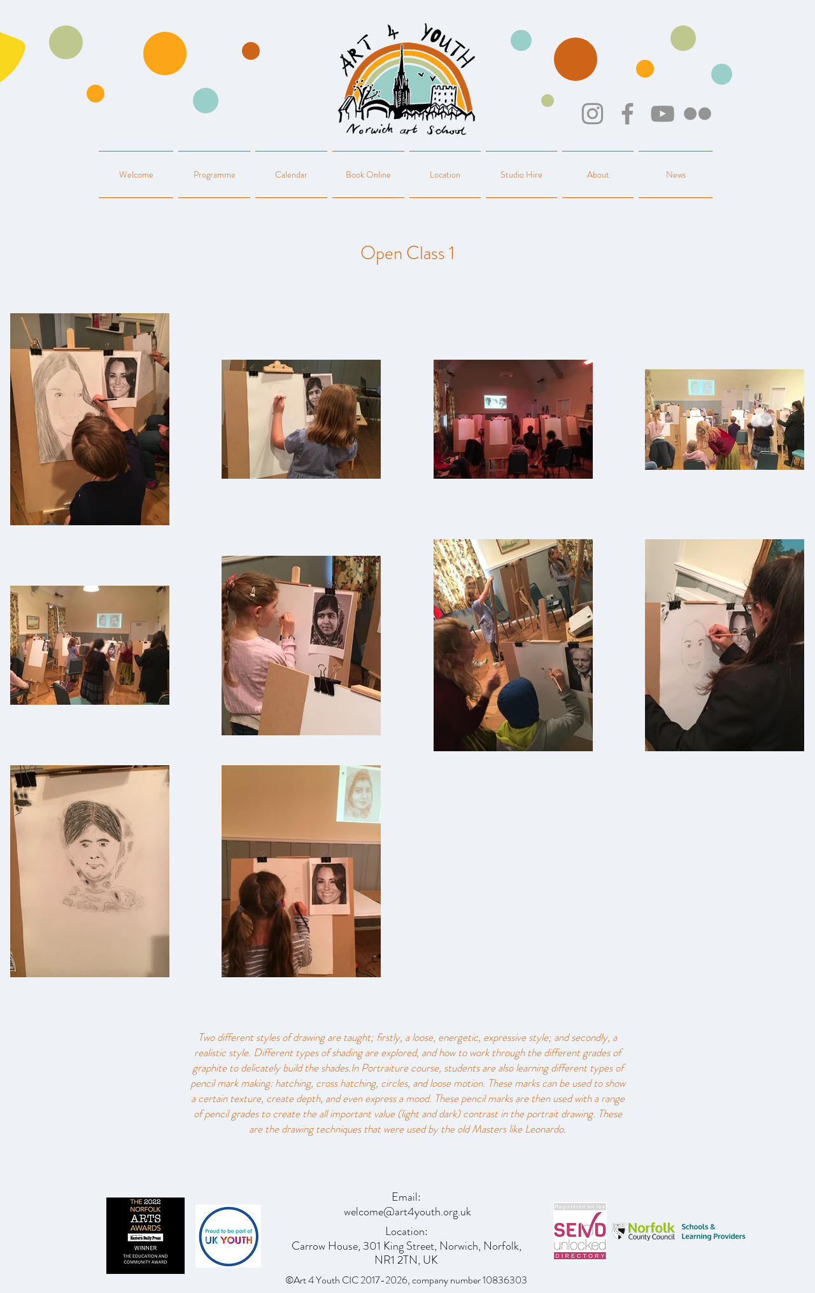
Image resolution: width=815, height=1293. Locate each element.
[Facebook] (627, 113)
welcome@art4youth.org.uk (407, 1211)
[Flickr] (697, 113)
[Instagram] (592, 113)
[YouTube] (662, 113)
